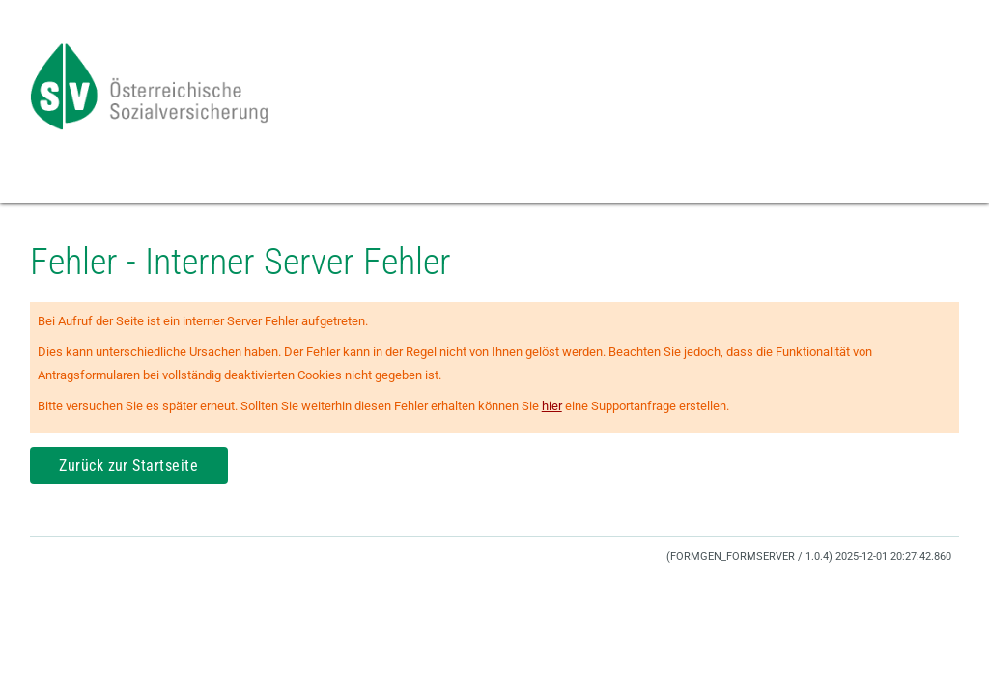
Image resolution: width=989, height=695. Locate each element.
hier (552, 406)
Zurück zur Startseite (128, 466)
